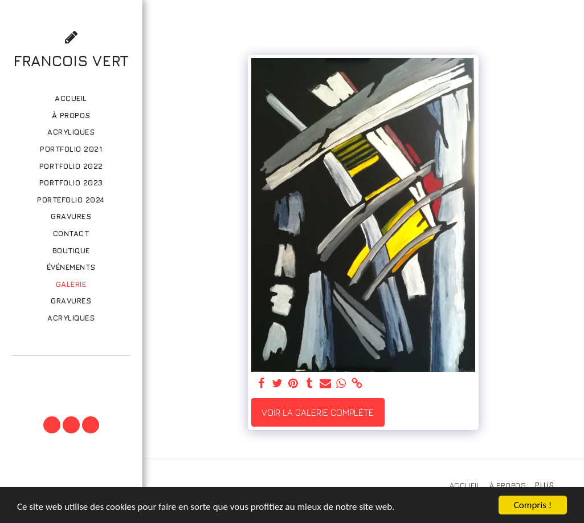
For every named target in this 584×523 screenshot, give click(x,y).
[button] (71, 371)
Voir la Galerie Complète (318, 412)
